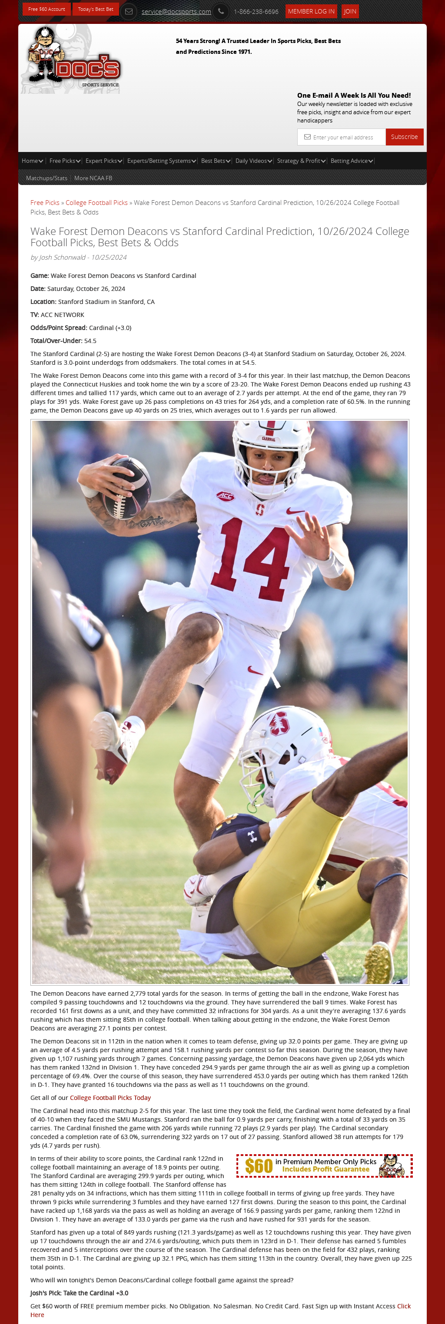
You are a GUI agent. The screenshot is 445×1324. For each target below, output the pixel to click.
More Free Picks (387, 161)
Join (378, 9)
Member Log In (339, 9)
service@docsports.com (193, 9)
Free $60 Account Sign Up (359, 322)
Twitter (98, 1275)
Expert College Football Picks (132, 1253)
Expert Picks (104, 98)
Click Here (177, 1227)
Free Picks (65, 98)
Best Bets (216, 98)
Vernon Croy (368, 240)
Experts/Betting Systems (161, 98)
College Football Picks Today (110, 923)
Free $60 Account (52, 10)
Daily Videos (254, 98)
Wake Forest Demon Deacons (72, 1283)
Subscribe (404, 74)
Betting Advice (352, 98)
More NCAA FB (93, 115)
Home (32, 98)
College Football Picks (97, 139)
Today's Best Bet (112, 10)
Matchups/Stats (46, 115)
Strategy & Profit (301, 98)
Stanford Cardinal (56, 1275)
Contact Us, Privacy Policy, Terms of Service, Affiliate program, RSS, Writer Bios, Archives (274, 1314)
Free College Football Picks (129, 1240)
